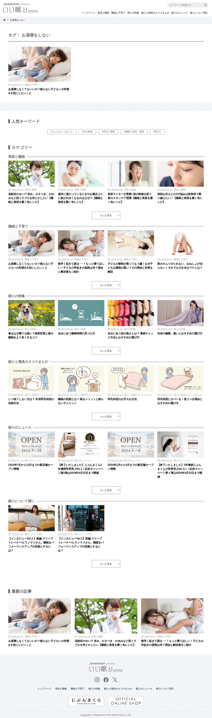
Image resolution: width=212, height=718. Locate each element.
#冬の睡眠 (87, 131)
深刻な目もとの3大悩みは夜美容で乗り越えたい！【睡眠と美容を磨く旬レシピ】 (179, 198)
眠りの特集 (133, 12)
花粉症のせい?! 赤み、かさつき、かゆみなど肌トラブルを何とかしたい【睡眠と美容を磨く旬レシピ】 (31, 198)
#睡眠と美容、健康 (134, 131)
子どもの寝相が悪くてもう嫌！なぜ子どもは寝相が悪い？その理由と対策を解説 (130, 267)
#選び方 (157, 131)
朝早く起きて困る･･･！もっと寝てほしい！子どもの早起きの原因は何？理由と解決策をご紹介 (81, 267)
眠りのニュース (180, 12)
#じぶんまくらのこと (62, 131)
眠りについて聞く (199, 12)
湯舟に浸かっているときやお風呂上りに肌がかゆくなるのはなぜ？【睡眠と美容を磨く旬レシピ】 (80, 198)
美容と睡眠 (103, 12)
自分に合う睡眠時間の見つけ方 (76, 333)
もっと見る (106, 215)
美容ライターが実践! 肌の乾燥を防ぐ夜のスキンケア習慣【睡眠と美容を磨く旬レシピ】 (130, 198)
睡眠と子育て (118, 12)
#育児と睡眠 (108, 131)
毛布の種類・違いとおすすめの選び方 (179, 333)
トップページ (88, 12)
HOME (4, 20)
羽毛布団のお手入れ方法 (122, 399)
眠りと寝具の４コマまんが (155, 12)
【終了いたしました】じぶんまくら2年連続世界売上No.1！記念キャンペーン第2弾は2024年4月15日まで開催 (81, 468)
